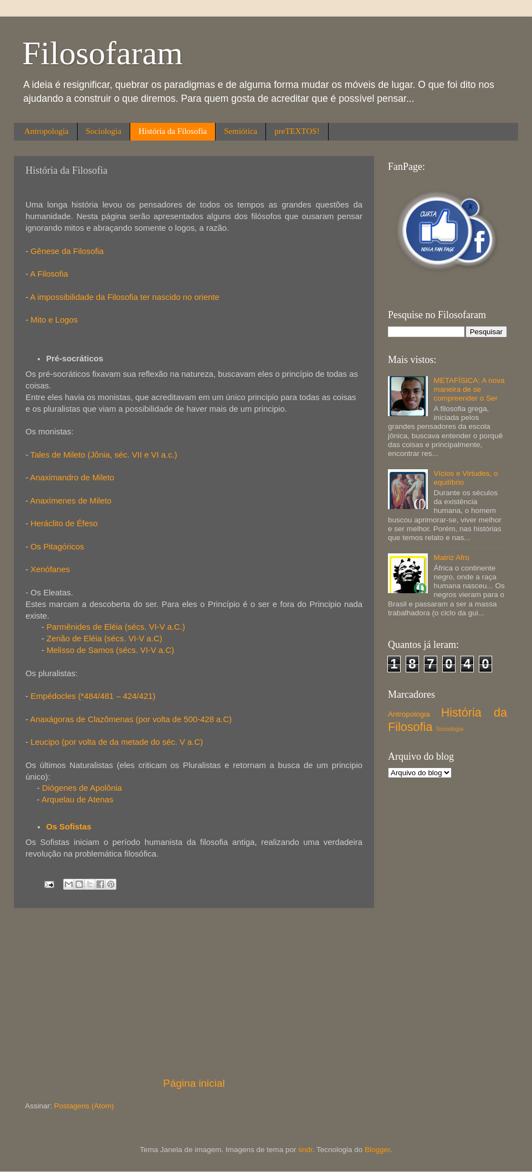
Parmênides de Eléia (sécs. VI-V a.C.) (116, 627)
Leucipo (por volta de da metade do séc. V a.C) (116, 742)
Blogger (377, 1149)
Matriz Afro (451, 557)
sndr (305, 1149)
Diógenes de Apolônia (82, 788)
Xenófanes (50, 569)
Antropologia (46, 131)
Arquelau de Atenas (78, 799)
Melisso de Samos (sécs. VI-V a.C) (110, 650)
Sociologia (103, 131)
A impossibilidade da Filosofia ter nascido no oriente (124, 297)
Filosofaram (102, 53)
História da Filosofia (173, 131)
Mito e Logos (55, 319)
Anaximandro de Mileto (72, 477)
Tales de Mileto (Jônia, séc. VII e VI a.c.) (103, 454)
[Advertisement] (194, 992)
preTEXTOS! (296, 131)
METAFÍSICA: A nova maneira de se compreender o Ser (468, 389)
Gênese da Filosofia (67, 251)
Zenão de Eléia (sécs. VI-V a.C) (104, 638)
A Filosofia (49, 273)
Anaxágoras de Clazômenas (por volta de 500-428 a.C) (131, 719)
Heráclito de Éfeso (63, 523)
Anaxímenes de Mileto (70, 500)
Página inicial (193, 1083)
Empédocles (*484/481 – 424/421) (92, 696)
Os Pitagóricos (57, 546)
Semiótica (240, 131)
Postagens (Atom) (84, 1106)
